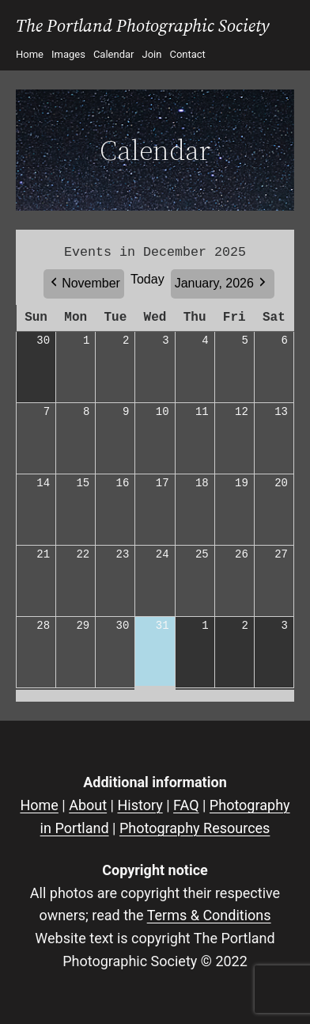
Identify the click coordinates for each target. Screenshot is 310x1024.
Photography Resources (194, 828)
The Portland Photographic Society (143, 25)
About (88, 805)
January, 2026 (214, 283)
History (139, 805)
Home (39, 805)
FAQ (185, 805)
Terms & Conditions (209, 915)
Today (147, 279)
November (91, 283)
